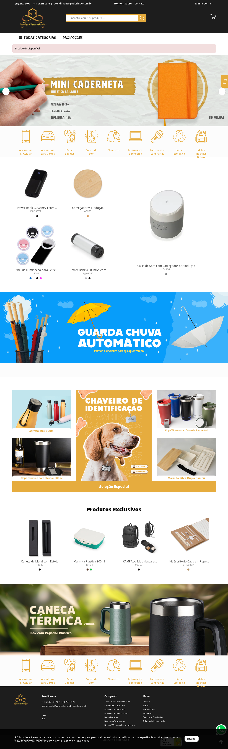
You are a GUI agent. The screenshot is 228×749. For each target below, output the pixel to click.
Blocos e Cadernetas (114, 721)
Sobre (146, 705)
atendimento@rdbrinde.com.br (73, 3)
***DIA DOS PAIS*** (114, 705)
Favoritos (147, 713)
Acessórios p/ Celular (114, 709)
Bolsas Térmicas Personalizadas (120, 725)
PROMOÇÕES (73, 37)
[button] (6, 91)
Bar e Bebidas (111, 717)
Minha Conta (204, 3)
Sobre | (129, 3)
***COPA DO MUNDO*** (117, 701)
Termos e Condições (153, 717)
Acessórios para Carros (116, 713)
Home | (119, 3)
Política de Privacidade (154, 721)
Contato (139, 3)
